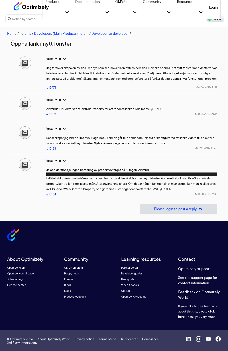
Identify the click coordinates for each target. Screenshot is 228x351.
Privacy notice (84, 339)
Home (11, 33)
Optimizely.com (16, 268)
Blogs (67, 285)
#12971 (51, 87)
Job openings (15, 279)
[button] (67, 12)
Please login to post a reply (178, 208)
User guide (127, 279)
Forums (25, 33)
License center (16, 285)
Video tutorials (130, 285)
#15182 (51, 114)
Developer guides (131, 273)
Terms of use (107, 339)
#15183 (51, 148)
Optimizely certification (21, 273)
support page (201, 277)
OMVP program (73, 268)
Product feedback (75, 296)
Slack (67, 291)
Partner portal (129, 268)
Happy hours (72, 273)
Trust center (129, 339)
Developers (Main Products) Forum (61, 33)
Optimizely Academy (133, 296)
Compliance (150, 339)
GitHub (125, 291)
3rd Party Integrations (22, 342)
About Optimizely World (53, 339)
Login (213, 7)
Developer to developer (110, 33)
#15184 (51, 194)
